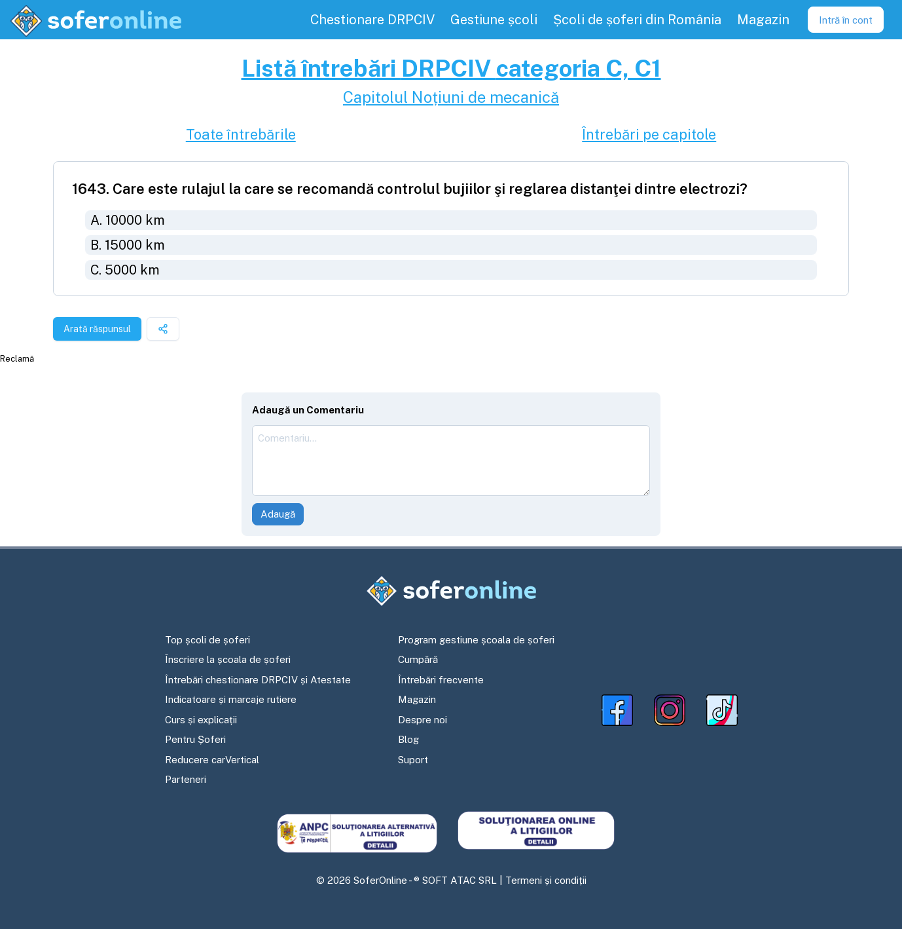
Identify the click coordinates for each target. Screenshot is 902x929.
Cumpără (418, 659)
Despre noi (422, 719)
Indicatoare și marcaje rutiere (231, 699)
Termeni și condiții (545, 880)
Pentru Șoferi (195, 739)
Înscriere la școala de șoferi (228, 659)
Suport (413, 759)
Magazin (417, 699)
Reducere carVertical (212, 759)
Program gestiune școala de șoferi (476, 639)
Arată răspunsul (97, 329)
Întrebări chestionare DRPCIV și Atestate (258, 679)
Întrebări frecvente (441, 679)
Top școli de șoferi (207, 639)
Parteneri (185, 779)
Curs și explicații (201, 719)
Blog (408, 739)
